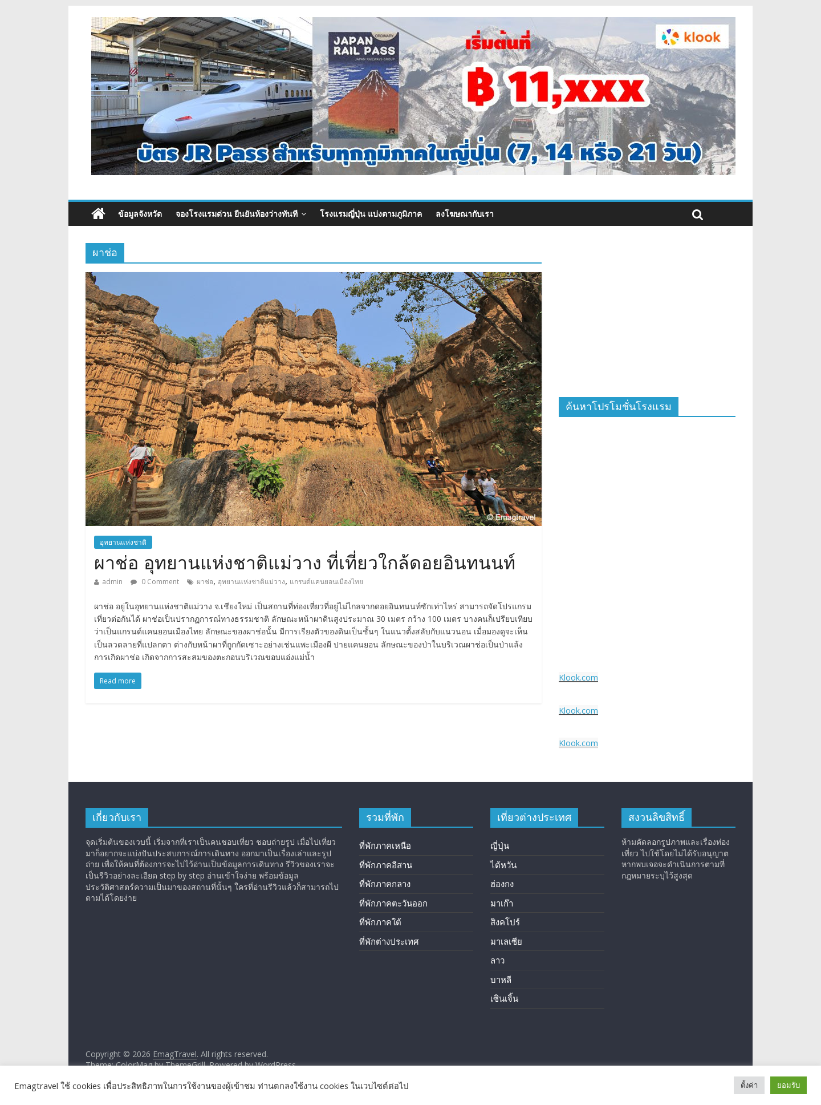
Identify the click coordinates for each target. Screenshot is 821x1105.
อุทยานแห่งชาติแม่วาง (251, 581)
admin (112, 581)
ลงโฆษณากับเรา (465, 213)
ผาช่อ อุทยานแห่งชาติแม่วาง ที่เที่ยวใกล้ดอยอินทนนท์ (304, 563)
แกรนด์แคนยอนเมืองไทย (326, 581)
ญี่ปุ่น (499, 845)
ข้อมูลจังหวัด (140, 213)
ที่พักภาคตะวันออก (393, 903)
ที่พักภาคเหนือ (385, 845)
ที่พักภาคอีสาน (385, 865)
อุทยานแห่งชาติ (123, 542)
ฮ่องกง (502, 883)
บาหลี (500, 979)
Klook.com (578, 677)
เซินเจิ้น (504, 998)
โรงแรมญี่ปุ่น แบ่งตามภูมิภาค (371, 213)
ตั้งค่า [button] (749, 1085)
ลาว (497, 960)
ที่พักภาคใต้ (380, 922)
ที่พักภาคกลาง (384, 883)
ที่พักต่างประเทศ (389, 941)
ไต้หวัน (503, 865)
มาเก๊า (501, 903)
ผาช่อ (205, 581)
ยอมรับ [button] (788, 1085)
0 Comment (155, 581)
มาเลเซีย (506, 941)
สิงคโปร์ (505, 922)
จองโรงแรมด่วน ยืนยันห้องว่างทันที (237, 213)
